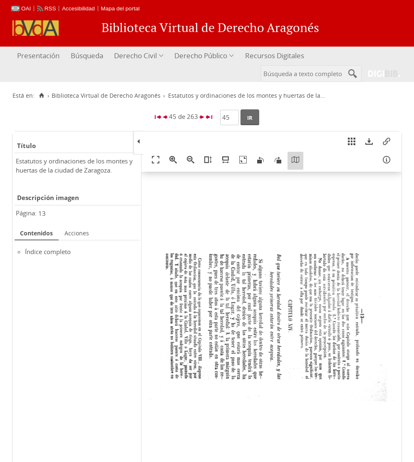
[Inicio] (41, 96)
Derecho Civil (135, 55)
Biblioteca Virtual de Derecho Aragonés (106, 95)
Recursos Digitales (274, 55)
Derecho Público (200, 55)
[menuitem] (39, 56)
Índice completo (48, 251)
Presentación (38, 55)
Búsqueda (87, 55)
